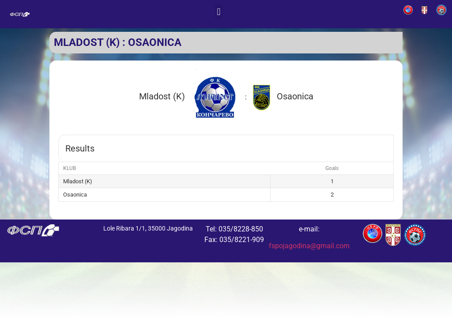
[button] (219, 11)
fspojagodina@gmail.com (309, 246)
